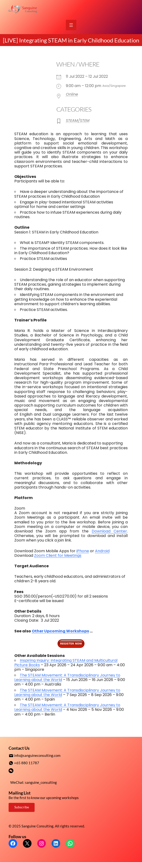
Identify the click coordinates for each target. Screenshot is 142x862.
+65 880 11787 (26, 762)
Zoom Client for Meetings (57, 555)
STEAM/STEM (77, 120)
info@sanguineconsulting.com (37, 755)
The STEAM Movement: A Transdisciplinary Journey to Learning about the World (67, 677)
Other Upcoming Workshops (60, 631)
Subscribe (21, 807)
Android (102, 551)
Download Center (109, 531)
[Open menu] (71, 25)
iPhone (82, 551)
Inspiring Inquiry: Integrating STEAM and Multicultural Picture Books (65, 663)
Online (72, 94)
